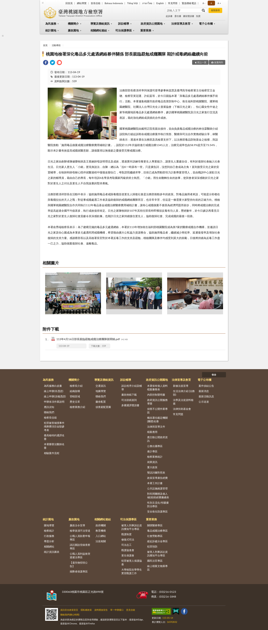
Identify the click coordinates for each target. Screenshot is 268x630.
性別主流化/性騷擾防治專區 (158, 504)
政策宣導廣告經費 (157, 477)
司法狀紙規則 (129, 399)
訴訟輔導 (123, 23)
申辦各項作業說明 (54, 401)
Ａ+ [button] (219, 3)
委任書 (178, 16)
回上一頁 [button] (201, 62)
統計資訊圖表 (51, 551)
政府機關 (101, 525)
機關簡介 (73, 23)
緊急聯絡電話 (189, 3)
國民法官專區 (155, 560)
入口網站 (101, 535)
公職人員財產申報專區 (80, 537)
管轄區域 (75, 396)
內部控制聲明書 (156, 394)
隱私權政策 (86, 609)
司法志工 (126, 544)
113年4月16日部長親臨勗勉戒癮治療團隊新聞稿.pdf (92, 339)
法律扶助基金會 (182, 408)
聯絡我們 (49, 412)
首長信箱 (95, 3)
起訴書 (169, 16)
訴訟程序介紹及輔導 (131, 387)
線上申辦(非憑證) (53, 391)
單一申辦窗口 (117, 609)
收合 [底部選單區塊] (214, 374)
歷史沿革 (75, 401)
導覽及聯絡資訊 (100, 23)
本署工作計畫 (155, 483)
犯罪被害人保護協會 (131, 562)
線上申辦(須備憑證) (55, 396)
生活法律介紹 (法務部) (184, 392)
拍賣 (198, 16)
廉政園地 (73, 30)
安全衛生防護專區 (157, 511)
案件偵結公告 (206, 385)
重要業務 (145, 30)
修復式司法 (127, 539)
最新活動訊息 (206, 396)
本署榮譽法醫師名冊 (54, 446)
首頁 (45, 45)
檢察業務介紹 (77, 406)
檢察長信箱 (50, 417)
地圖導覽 (101, 391)
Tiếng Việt (132, 3)
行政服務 (49, 535)
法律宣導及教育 (180, 23)
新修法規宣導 (180, 385)
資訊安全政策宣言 (69, 609)
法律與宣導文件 (156, 426)
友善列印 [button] (218, 62)
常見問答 (173, 3)
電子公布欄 (206, 23)
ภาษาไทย (147, 3)
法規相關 (101, 541)
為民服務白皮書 (53, 385)
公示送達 (204, 401)
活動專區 (56, 45)
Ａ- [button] (203, 3)
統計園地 (50, 30)
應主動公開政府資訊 (157, 439)
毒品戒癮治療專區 (157, 530)
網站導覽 (81, 3)
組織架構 (75, 391)
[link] (45, 63)
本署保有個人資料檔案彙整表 (157, 387)
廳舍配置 (101, 401)
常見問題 (178, 414)
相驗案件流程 (51, 453)
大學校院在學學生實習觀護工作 (131, 571)
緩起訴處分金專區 (157, 541)
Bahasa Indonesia (114, 3)
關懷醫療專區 (155, 525)
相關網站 (49, 546)
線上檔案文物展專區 (157, 567)
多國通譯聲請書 (130, 405)
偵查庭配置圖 (103, 406)
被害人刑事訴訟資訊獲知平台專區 (131, 527)
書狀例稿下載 (129, 394)
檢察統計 (49, 530)
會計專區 (152, 451)
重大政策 (152, 467)
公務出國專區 (155, 446)
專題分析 (49, 541)
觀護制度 (126, 534)
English (160, 3)
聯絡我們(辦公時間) (69, 614)
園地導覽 (49, 525)
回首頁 (69, 3)
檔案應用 (152, 431)
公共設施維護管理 (157, 488)
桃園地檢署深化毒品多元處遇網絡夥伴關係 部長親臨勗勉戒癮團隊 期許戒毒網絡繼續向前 (127, 53)
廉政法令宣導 (77, 525)
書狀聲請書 (188, 16)
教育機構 (101, 530)
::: (43, 2)
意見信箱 (130, 609)
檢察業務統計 (155, 456)
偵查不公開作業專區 (157, 410)
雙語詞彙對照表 (156, 472)
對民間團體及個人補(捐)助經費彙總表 (158, 495)
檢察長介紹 (76, 385)
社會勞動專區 (155, 535)
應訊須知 (49, 406)
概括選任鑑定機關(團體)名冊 (157, 419)
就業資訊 (152, 461)
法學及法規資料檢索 (183, 401)
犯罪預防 (152, 546)
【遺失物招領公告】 (79, 564)
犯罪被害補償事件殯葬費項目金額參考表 (54, 426)
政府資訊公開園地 (152, 23)
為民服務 (50, 23)
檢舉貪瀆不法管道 (80, 530)
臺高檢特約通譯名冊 (54, 437)
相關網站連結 (98, 30)
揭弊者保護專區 (79, 571)
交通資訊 (101, 385)
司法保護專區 (123, 30)
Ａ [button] (211, 3)
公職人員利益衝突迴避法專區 (80, 555)
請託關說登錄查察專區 (80, 546)
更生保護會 (127, 555)
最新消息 (204, 391)
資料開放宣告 (101, 609)
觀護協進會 (127, 550)
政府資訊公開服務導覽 (157, 401)
